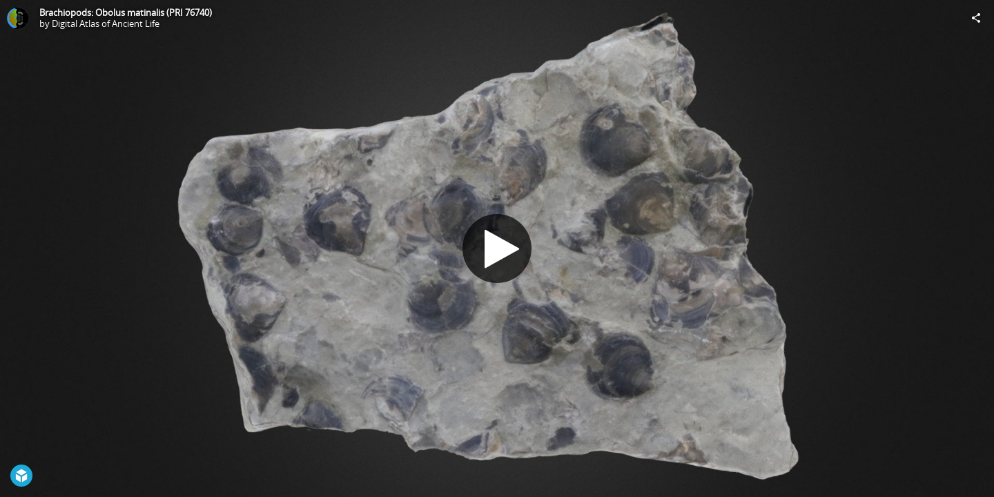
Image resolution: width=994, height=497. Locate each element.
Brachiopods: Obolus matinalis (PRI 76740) (125, 12)
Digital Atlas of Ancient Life (105, 23)
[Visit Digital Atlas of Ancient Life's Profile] (18, 18)
